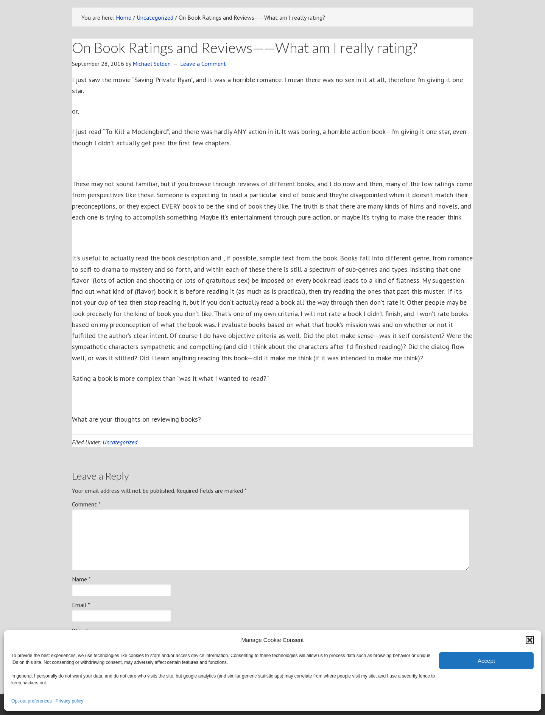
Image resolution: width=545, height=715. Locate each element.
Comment (86, 504)
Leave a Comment (203, 63)
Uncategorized (120, 442)
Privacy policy (69, 701)
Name (81, 579)
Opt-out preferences (31, 701)
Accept (486, 660)
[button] (530, 640)
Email (81, 605)
